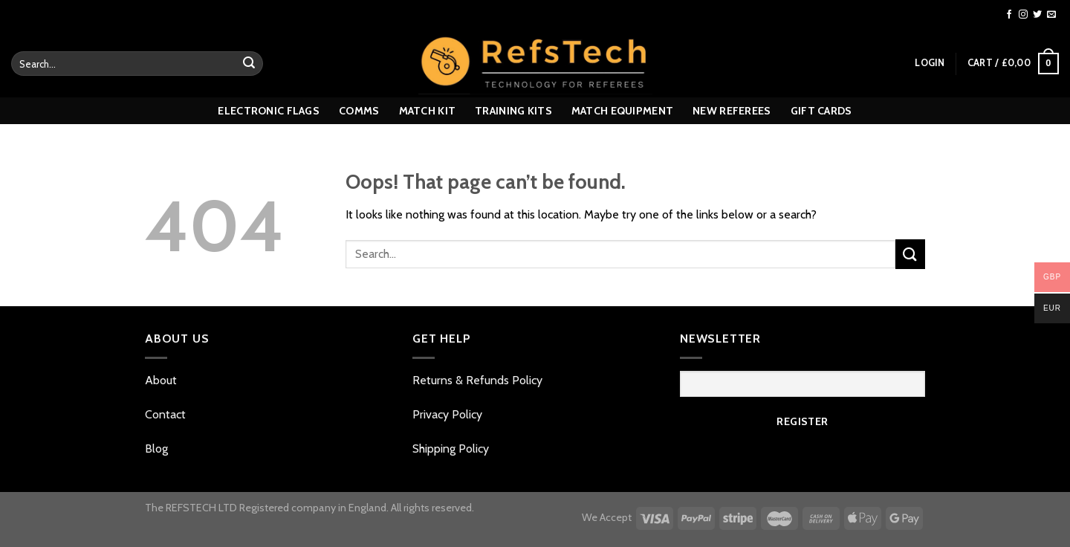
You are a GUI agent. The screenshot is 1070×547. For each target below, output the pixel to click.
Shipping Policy (450, 448)
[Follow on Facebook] (1009, 15)
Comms (359, 110)
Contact (167, 414)
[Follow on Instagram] (1023, 15)
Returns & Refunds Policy (477, 380)
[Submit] (249, 64)
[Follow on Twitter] (1037, 15)
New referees (732, 110)
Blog (156, 448)
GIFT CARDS (821, 110)
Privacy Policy (447, 414)
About (162, 380)
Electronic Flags (269, 110)
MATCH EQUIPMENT (622, 110)
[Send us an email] (1051, 15)
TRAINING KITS (513, 110)
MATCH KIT (427, 110)
